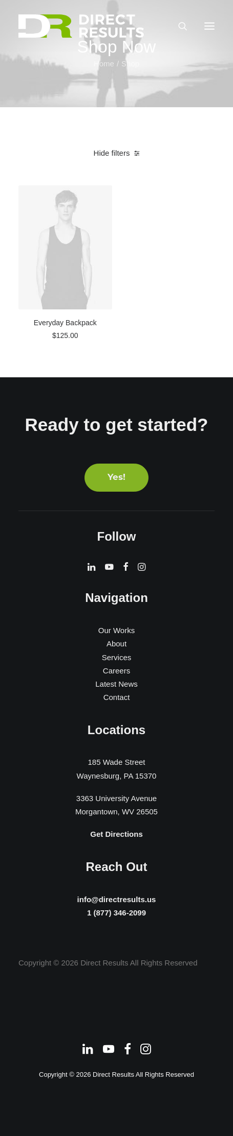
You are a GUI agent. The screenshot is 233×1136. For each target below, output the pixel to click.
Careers (116, 670)
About (116, 643)
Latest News (116, 684)
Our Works (116, 630)
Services (117, 657)
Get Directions (116, 834)
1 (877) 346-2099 (116, 912)
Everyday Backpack (65, 323)
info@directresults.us (116, 898)
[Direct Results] (81, 26)
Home (104, 63)
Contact (116, 697)
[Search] (178, 26)
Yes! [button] (116, 477)
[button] (209, 26)
